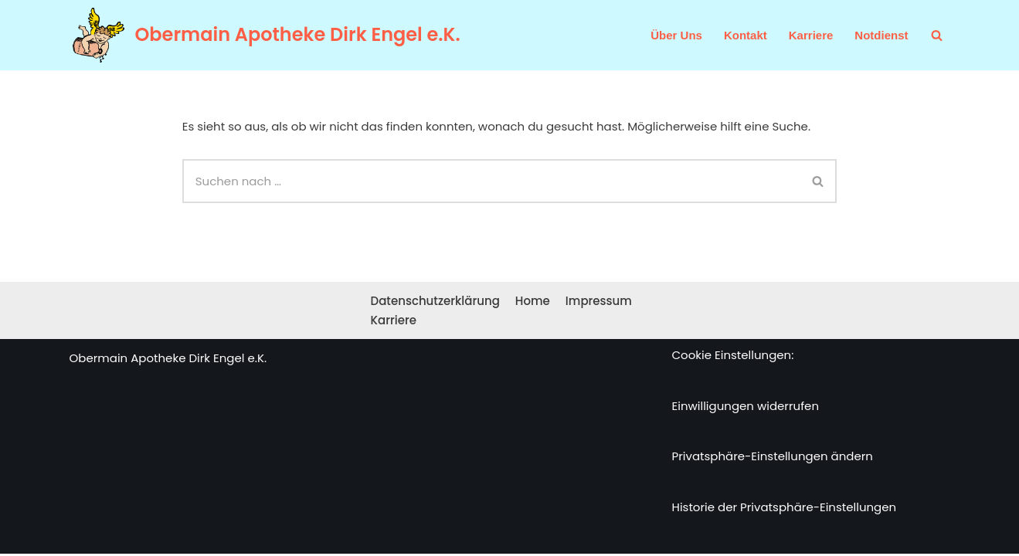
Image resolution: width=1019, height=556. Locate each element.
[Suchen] (937, 35)
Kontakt (745, 35)
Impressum (599, 303)
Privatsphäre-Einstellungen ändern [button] (772, 458)
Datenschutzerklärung (435, 303)
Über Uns (676, 35)
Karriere (811, 35)
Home (532, 303)
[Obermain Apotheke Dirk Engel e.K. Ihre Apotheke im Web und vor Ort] (265, 35)
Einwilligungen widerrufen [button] (746, 408)
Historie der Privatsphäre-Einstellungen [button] (784, 509)
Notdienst (881, 35)
